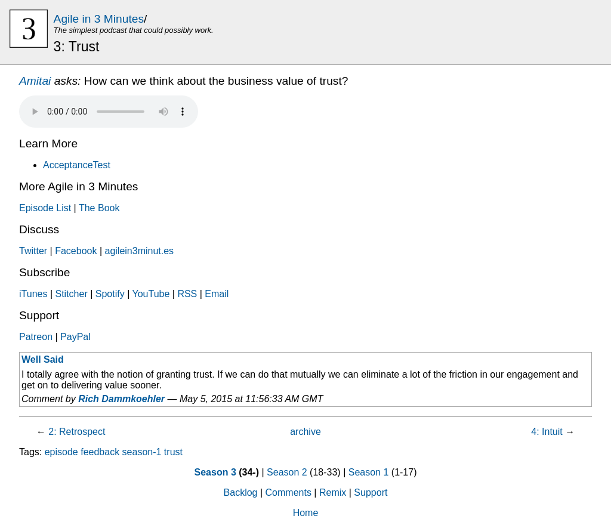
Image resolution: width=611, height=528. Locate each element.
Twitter (33, 251)
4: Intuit (546, 432)
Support (370, 492)
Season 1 (368, 472)
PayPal (75, 337)
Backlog (241, 492)
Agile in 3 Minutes (99, 19)
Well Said (42, 359)
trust (173, 452)
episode (61, 452)
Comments (288, 492)
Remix (332, 492)
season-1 (142, 452)
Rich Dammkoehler (121, 399)
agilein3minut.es (139, 251)
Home (306, 513)
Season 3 (215, 472)
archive (305, 432)
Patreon (36, 337)
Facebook (76, 251)
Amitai (35, 81)
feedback (100, 452)
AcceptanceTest (76, 165)
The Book (99, 208)
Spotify (110, 294)
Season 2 (287, 472)
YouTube (150, 294)
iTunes (33, 294)
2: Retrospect (76, 432)
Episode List (45, 208)
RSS (187, 294)
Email (217, 294)
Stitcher (71, 294)
